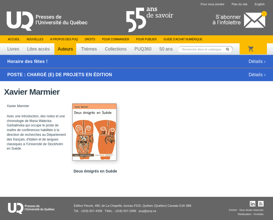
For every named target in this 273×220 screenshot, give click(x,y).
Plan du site (239, 4)
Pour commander (115, 39)
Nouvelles (35, 39)
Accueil (14, 39)
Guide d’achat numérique (183, 39)
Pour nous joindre (212, 4)
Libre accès (38, 49)
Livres (13, 49)
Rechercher (229, 49)
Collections (115, 49)
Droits (90, 39)
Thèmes (89, 49)
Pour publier (146, 39)
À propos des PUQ (64, 39)
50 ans (166, 49)
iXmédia (259, 214)
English (259, 4)
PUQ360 (142, 49)
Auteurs (65, 49)
